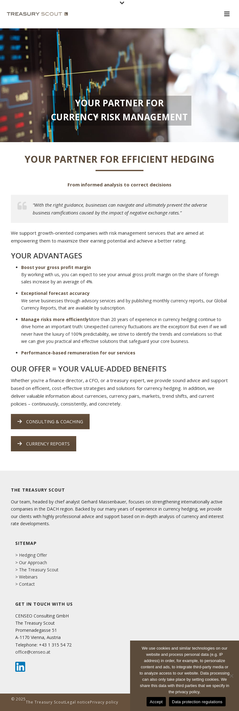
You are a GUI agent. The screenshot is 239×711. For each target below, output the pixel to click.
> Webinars (26, 577)
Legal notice (77, 702)
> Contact (25, 584)
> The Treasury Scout (37, 570)
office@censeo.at (32, 652)
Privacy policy (104, 702)
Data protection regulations (197, 701)
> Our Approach (31, 562)
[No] (231, 676)
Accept (156, 701)
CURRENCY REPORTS (43, 444)
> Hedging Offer (31, 555)
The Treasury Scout (45, 702)
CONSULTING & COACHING (50, 422)
